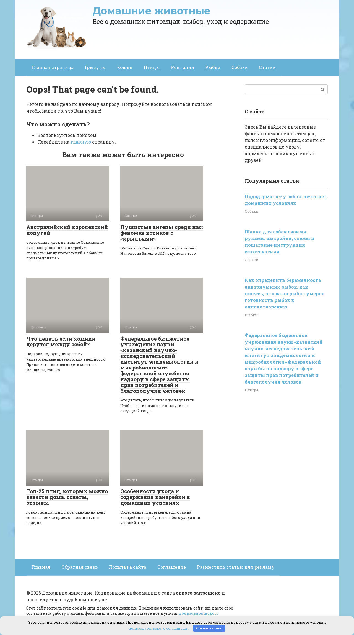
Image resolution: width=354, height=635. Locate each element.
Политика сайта (127, 567)
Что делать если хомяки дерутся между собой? (60, 341)
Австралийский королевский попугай (67, 229)
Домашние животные (151, 11)
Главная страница (53, 67)
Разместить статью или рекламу (236, 567)
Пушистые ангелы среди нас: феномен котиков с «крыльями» (161, 232)
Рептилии (182, 67)
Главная (41, 567)
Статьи (267, 67)
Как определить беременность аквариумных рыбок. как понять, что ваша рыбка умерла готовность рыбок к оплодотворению (285, 293)
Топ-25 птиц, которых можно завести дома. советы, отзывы (67, 497)
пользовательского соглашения (159, 628)
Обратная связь (79, 567)
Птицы (152, 67)
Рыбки (212, 67)
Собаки (239, 67)
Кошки (124, 67)
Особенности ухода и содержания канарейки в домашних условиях (155, 497)
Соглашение (171, 567)
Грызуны (95, 67)
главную (81, 142)
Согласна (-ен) (209, 628)
